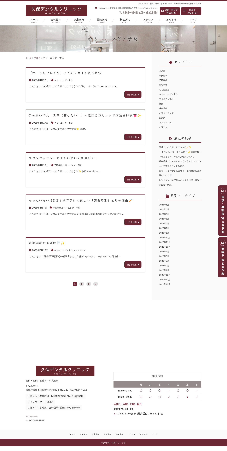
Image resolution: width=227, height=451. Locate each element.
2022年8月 (164, 261)
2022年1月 (164, 275)
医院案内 (102, 21)
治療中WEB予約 (190, 11)
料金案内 (125, 21)
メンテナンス (83, 252)
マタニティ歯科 (167, 99)
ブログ (193, 21)
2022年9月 (164, 256)
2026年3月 (164, 218)
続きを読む (131, 94)
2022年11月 (165, 247)
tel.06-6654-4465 (49, 419)
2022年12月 (165, 242)
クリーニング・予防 (64, 80)
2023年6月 (164, 223)
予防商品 (57, 209)
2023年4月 (164, 228)
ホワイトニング (167, 113)
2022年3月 (164, 265)
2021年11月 (165, 284)
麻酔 (161, 103)
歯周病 (162, 117)
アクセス (148, 21)
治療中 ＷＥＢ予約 (223, 258)
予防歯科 (59, 166)
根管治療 (164, 85)
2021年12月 (165, 279)
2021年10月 (165, 289)
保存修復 (164, 108)
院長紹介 (56, 21)
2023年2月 (164, 232)
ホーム (34, 21)
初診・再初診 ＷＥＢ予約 (223, 212)
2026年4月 (164, 214)
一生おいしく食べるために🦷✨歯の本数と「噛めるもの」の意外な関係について (180, 156)
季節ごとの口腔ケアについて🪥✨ (177, 147)
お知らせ (171, 21)
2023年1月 (164, 237)
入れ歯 (162, 71)
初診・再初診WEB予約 (169, 11)
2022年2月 (164, 270)
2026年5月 (164, 209)
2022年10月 (165, 251)
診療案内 (79, 21)
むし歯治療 (165, 89)
